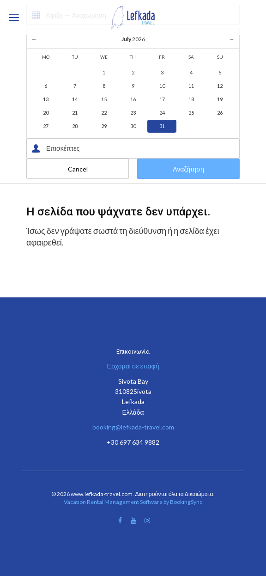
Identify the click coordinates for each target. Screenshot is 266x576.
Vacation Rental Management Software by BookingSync (133, 501)
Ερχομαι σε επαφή (133, 366)
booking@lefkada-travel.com (133, 427)
